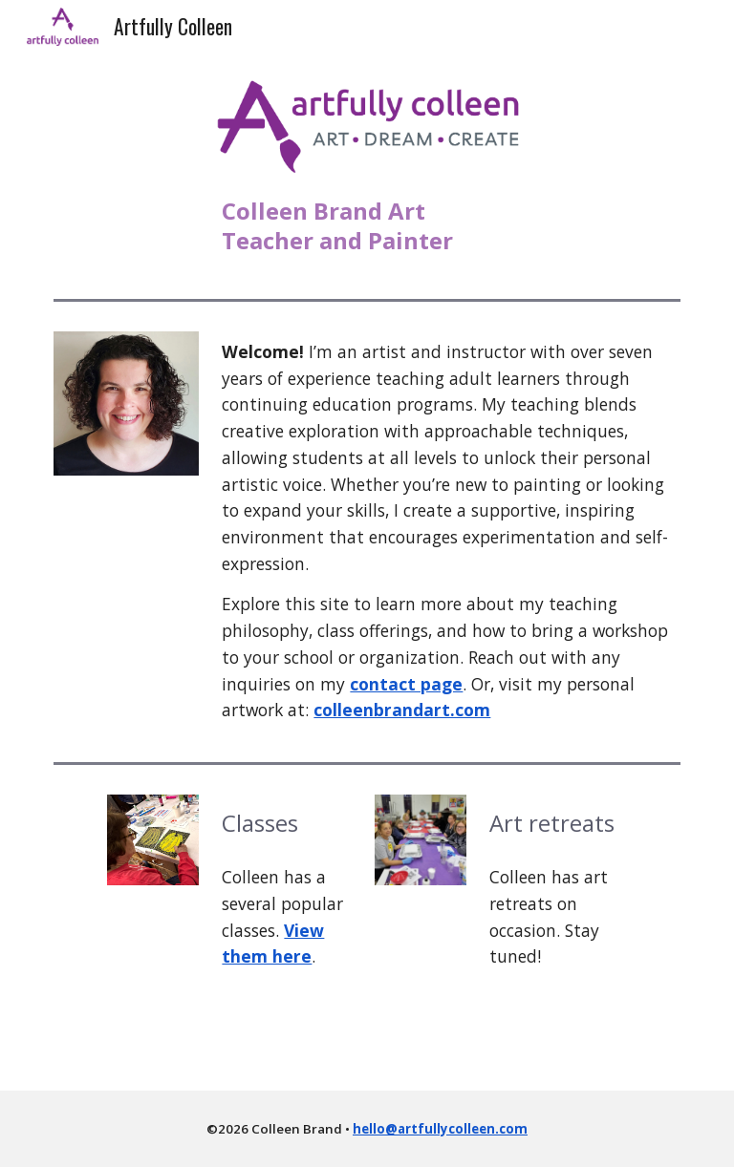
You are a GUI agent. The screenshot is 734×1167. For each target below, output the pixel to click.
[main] (366, 225)
